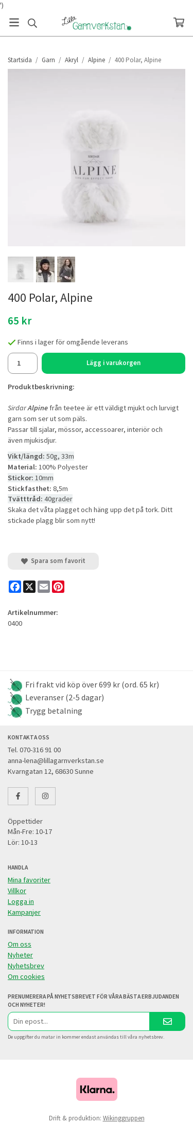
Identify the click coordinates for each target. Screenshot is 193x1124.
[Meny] (14, 22)
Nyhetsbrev (26, 965)
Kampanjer (24, 912)
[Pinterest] (58, 587)
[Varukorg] (179, 22)
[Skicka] (167, 1021)
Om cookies (26, 976)
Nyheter (20, 954)
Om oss (19, 944)
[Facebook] (15, 587)
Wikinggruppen (124, 1118)
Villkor (17, 890)
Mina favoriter (29, 879)
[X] (29, 587)
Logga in (21, 901)
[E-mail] (44, 587)
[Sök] (32, 23)
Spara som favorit (53, 560)
